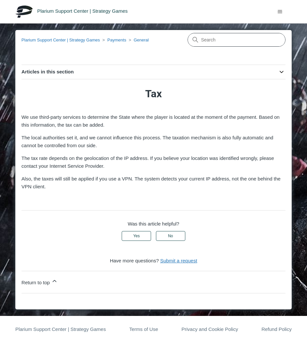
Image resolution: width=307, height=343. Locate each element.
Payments (116, 40)
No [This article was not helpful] (170, 236)
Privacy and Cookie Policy (209, 329)
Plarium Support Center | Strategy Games (61, 40)
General (141, 40)
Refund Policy (276, 329)
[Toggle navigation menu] (280, 12)
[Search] (236, 39)
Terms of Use (143, 329)
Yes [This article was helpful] (136, 236)
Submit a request (178, 260)
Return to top (40, 281)
